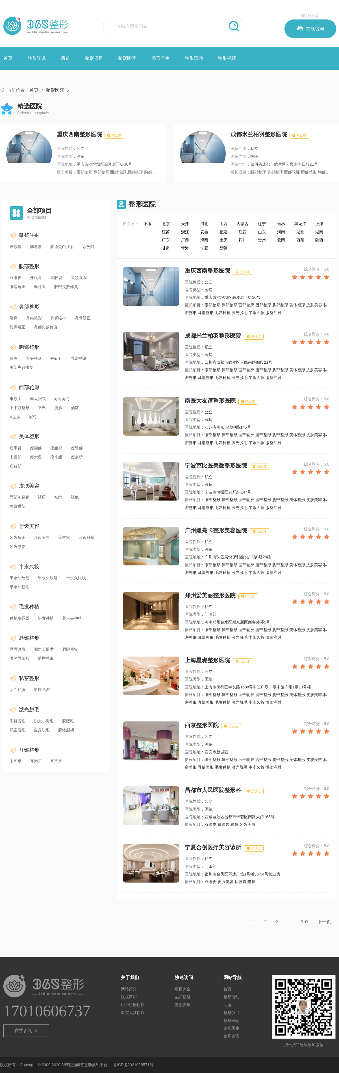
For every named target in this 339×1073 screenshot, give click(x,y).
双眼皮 (15, 277)
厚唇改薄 (17, 649)
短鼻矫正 (17, 327)
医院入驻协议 (133, 1012)
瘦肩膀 (77, 457)
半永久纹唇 (48, 578)
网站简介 (129, 989)
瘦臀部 (77, 448)
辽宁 (262, 223)
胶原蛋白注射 (62, 246)
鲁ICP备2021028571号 (133, 1065)
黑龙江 (300, 223)
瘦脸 (58, 407)
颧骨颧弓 (62, 398)
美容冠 (64, 537)
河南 (281, 232)
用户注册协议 (133, 1004)
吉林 (281, 223)
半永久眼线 (76, 578)
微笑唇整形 (19, 658)
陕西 (319, 240)
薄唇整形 (46, 658)
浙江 (185, 232)
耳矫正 (36, 761)
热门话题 (183, 997)
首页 (7, 58)
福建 (223, 232)
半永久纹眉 (19, 578)
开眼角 (36, 277)
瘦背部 (15, 466)
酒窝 (75, 407)
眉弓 (33, 416)
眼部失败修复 (66, 286)
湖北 (300, 232)
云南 (281, 240)
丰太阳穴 (38, 398)
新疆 (223, 248)
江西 (243, 232)
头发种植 (46, 618)
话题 (65, 58)
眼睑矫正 (17, 286)
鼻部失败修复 (46, 327)
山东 (262, 232)
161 (304, 921)
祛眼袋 (56, 277)
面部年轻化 (19, 497)
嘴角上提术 (44, 649)
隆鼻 (14, 318)
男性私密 (42, 689)
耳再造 (56, 761)
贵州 (262, 240)
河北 (204, 223)
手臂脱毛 (17, 721)
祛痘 (58, 497)
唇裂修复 (70, 649)
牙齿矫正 (17, 537)
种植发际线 (19, 618)
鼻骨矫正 (83, 318)
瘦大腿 (36, 457)
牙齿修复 (17, 546)
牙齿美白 (42, 537)
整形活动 (194, 58)
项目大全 (183, 989)
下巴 (42, 407)
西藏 (300, 240)
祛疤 (75, 497)
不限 (148, 223)
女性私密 (17, 689)
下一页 (324, 921)
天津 (185, 223)
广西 (185, 240)
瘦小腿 (56, 457)
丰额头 (15, 398)
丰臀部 (15, 457)
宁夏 (204, 248)
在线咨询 (26, 1031)
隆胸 (14, 358)
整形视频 (227, 58)
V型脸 (15, 416)
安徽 (204, 232)
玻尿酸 (15, 246)
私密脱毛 (17, 730)
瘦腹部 (56, 448)
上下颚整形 (19, 407)
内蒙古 (243, 223)
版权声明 (129, 997)
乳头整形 (34, 358)
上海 (319, 223)
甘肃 (166, 248)
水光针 (89, 246)
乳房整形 (79, 358)
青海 (185, 248)
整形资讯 (37, 58)
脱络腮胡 (66, 730)
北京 (166, 223)
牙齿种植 (87, 537)
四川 (243, 240)
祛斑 (42, 497)
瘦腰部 (36, 448)
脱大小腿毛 (44, 721)
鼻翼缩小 (58, 318)
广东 (166, 240)
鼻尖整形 (34, 318)
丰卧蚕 (40, 286)
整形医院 (127, 58)
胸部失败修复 (21, 367)
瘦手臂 (15, 448)
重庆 (223, 240)
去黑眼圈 (79, 277)
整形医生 (160, 58)
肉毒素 (36, 246)
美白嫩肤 (17, 506)
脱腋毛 (68, 721)
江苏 (166, 232)
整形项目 (94, 58)
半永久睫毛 (19, 587)
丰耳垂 (15, 761)
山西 (223, 223)
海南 (204, 240)
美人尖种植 (72, 618)
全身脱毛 (42, 730)
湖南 (319, 232)
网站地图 (310, 16)
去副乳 (56, 358)
